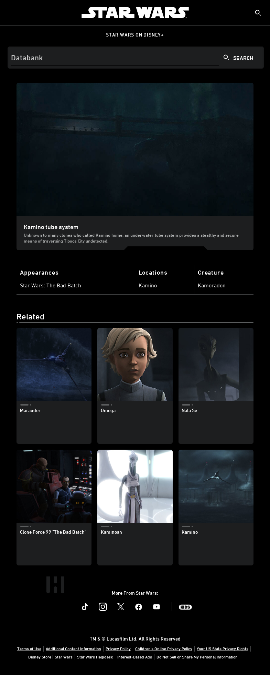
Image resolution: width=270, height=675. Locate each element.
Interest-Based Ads (134, 656)
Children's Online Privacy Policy (163, 648)
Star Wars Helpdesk (95, 656)
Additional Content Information (73, 648)
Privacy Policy (118, 648)
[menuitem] (11, 12)
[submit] (258, 12)
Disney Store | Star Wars (50, 656)
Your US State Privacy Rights (222, 648)
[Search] (136, 58)
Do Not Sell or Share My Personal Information (197, 656)
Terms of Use (29, 648)
